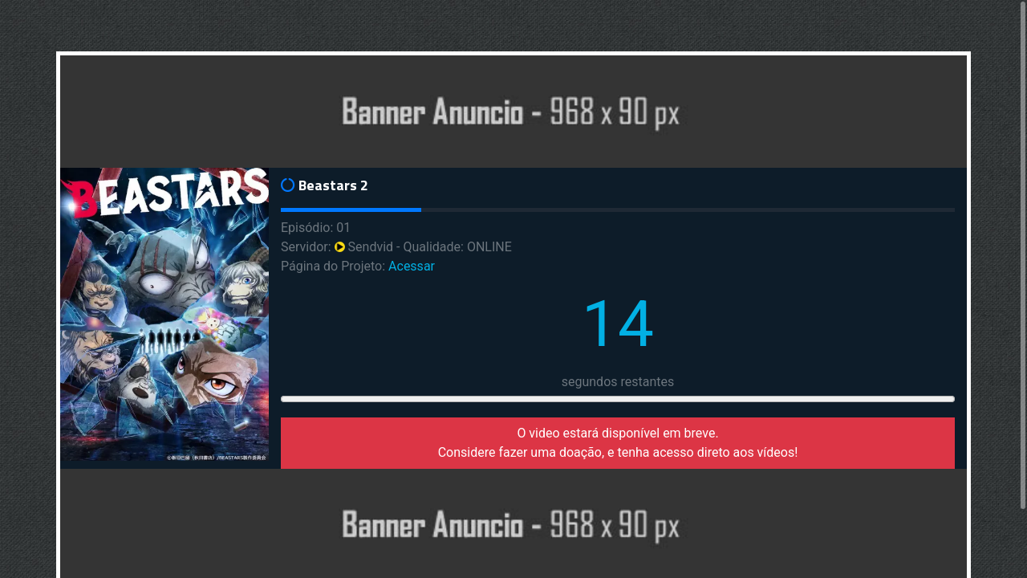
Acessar (411, 266)
